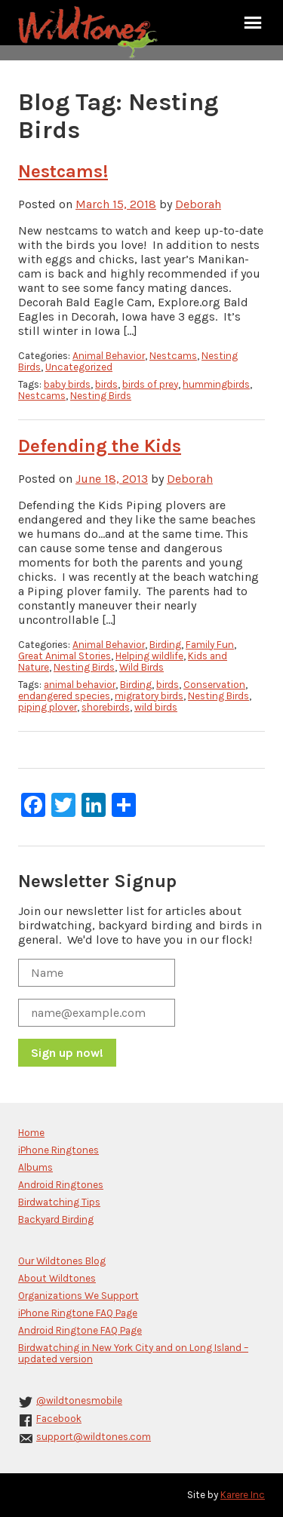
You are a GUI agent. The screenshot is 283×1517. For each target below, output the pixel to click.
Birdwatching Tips (59, 1202)
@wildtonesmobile (79, 1400)
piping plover (47, 707)
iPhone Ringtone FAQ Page (77, 1313)
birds (106, 384)
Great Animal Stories (64, 656)
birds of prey (150, 384)
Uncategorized (78, 367)
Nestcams (173, 355)
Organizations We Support (78, 1295)
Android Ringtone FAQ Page (80, 1330)
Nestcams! (63, 171)
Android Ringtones (60, 1184)
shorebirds (106, 707)
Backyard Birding (56, 1219)
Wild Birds (141, 667)
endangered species (64, 696)
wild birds (155, 707)
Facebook (59, 1418)
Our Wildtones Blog (62, 1261)
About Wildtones (57, 1278)
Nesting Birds (100, 395)
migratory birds (149, 696)
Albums (35, 1167)
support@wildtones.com (93, 1436)
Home (31, 1132)
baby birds (67, 384)
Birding (165, 644)
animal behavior (79, 684)
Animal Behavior (108, 355)
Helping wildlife (149, 656)
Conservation (214, 684)
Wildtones (89, 32)
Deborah (198, 204)
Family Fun (210, 644)
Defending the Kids (99, 445)
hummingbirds (216, 384)
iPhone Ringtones (58, 1150)
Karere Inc (242, 1494)
